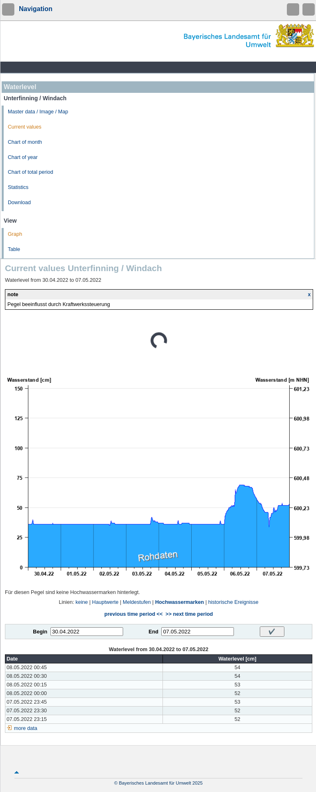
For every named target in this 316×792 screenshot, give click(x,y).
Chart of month (25, 142)
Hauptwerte (105, 602)
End (153, 632)
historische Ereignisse (233, 602)
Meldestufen (137, 602)
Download (19, 202)
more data (25, 728)
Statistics (18, 187)
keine (82, 602)
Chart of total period (30, 172)
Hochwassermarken (179, 602)
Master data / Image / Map (38, 112)
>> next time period (189, 614)
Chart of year (23, 157)
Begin (40, 632)
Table (14, 249)
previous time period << (133, 614)
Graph (15, 234)
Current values (24, 127)
